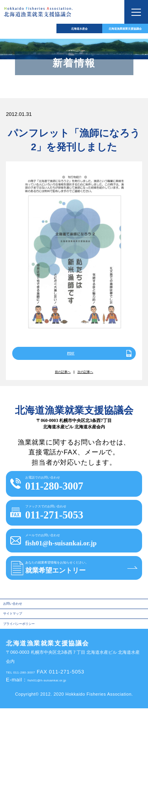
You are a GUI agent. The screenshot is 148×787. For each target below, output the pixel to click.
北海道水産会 (37, 31)
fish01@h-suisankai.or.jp (59, 759)
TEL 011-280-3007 (29, 751)
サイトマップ (20, 684)
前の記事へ (56, 381)
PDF (69, 357)
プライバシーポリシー (30, 700)
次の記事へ (92, 381)
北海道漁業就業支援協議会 (111, 31)
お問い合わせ (20, 668)
